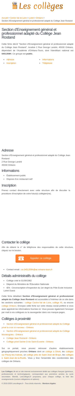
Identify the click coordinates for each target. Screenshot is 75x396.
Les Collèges (37, 6)
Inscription (11, 63)
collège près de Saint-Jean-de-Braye (44, 355)
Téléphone (47, 63)
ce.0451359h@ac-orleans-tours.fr (36, 269)
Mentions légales (49, 383)
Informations (48, 59)
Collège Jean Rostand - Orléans (21, 338)
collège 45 (57, 302)
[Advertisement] (37, 105)
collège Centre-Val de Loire (38, 302)
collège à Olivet (52, 351)
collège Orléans (9, 306)
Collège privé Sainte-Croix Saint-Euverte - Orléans (29, 341)
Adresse (10, 59)
